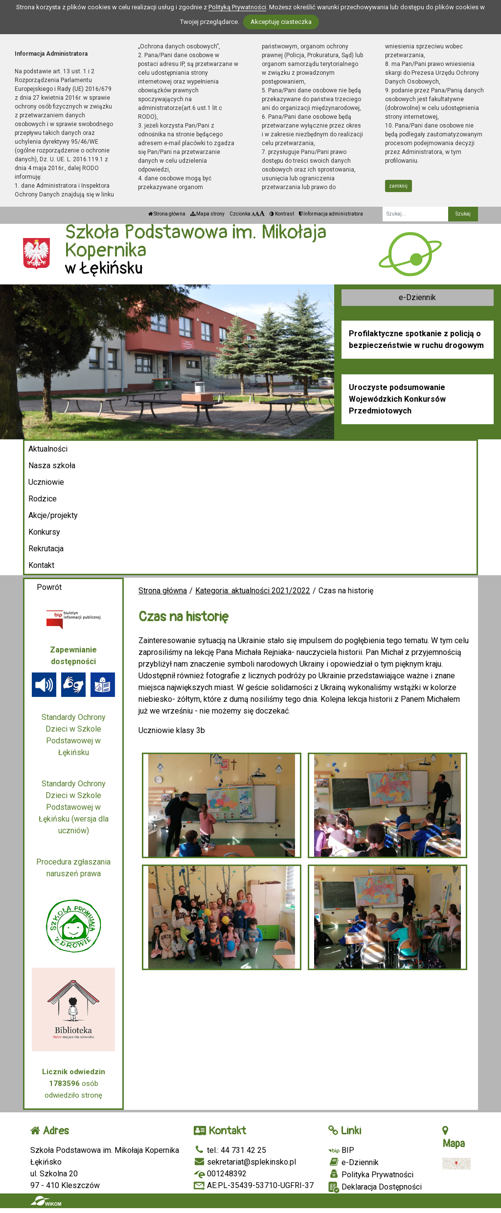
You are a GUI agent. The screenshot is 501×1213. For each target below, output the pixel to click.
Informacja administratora (331, 214)
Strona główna (166, 214)
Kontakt (41, 565)
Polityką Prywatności (237, 7)
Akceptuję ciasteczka (281, 21)
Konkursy (44, 532)
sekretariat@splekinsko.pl (245, 1162)
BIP (341, 1150)
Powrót (49, 587)
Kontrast (282, 214)
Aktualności (48, 449)
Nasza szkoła (51, 465)
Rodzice (42, 498)
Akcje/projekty (53, 515)
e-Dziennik (417, 297)
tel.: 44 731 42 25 (230, 1150)
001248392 (220, 1173)
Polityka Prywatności (370, 1174)
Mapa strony (207, 214)
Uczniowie (46, 482)
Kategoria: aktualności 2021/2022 (252, 590)
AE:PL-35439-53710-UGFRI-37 (254, 1185)
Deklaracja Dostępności (375, 1187)
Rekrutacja (46, 548)
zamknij (398, 186)
